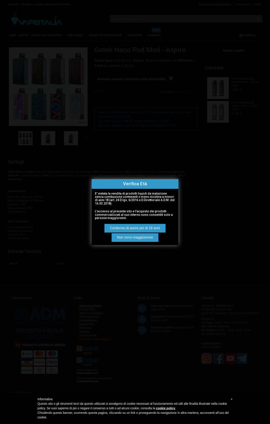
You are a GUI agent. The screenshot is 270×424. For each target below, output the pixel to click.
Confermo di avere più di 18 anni (135, 228)
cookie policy (165, 408)
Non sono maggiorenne (135, 237)
